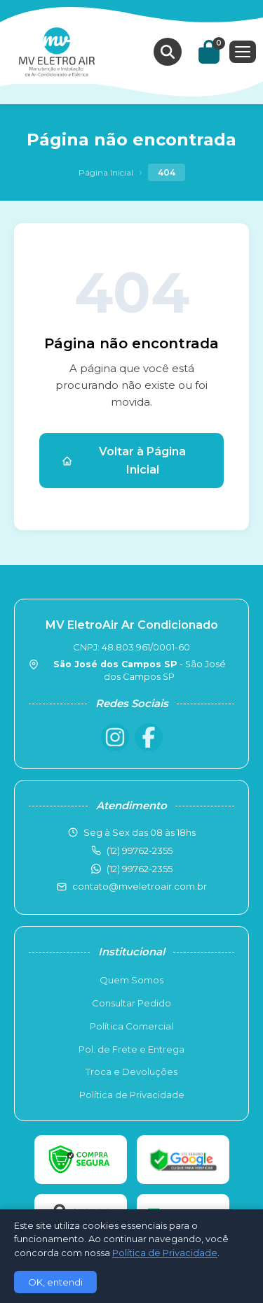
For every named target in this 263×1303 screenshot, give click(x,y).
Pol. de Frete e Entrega (131, 1049)
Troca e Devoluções (131, 1071)
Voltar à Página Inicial (124, 460)
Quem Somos (131, 979)
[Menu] (242, 52)
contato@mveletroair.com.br (139, 886)
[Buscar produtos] (168, 52)
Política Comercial (131, 1026)
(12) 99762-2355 (140, 868)
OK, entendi (55, 1282)
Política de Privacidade (131, 1094)
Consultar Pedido (131, 1003)
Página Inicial (106, 172)
